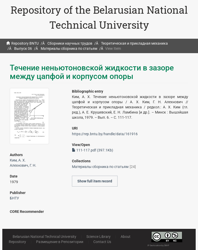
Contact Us (102, 242)
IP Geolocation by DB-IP (158, 245)
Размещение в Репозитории (59, 242)
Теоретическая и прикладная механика (134, 43)
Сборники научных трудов (69, 43)
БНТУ (14, 198)
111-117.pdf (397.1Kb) (92, 150)
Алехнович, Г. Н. (23, 165)
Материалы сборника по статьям (69, 48)
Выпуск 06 (23, 48)
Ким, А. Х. (18, 160)
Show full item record (94, 181)
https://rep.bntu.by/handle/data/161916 (105, 134)
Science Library (98, 237)
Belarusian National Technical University (44, 237)
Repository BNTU (25, 43)
